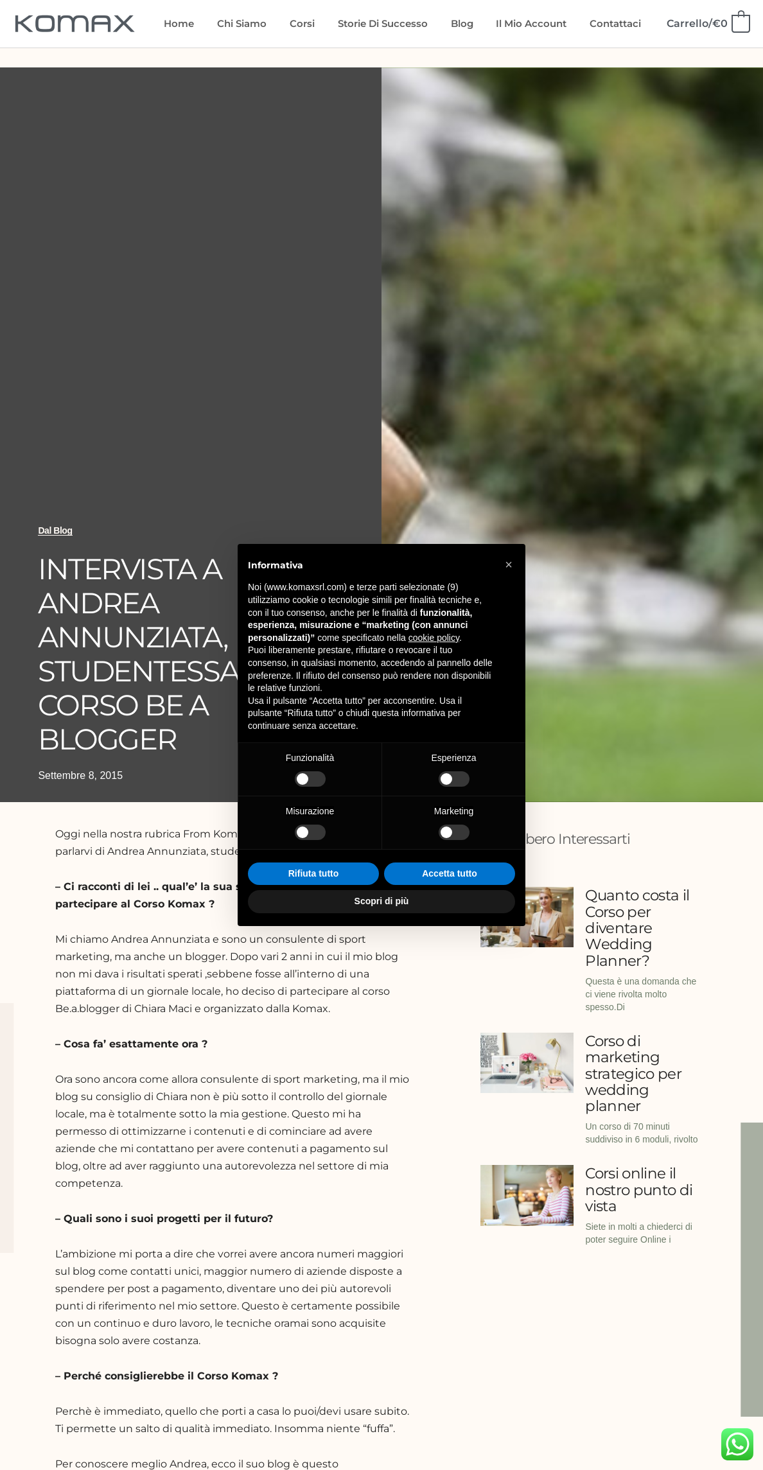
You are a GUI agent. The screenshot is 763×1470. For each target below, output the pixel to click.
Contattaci (617, 23)
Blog (471, 23)
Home (203, 23)
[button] (508, 564)
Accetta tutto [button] (449, 873)
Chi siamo (262, 23)
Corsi (318, 23)
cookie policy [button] (433, 638)
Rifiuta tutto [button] (313, 873)
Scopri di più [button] (382, 901)
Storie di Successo (396, 23)
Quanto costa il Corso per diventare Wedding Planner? (639, 927)
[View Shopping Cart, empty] (707, 23)
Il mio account (537, 23)
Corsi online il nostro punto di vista (641, 1187)
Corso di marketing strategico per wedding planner (636, 1071)
